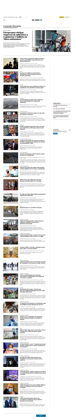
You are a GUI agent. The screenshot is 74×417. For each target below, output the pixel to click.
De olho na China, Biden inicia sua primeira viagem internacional (33, 195)
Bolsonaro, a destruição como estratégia (60, 106)
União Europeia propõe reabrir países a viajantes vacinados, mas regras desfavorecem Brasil (32, 222)
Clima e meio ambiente (23, 152)
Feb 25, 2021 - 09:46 (33, 321)
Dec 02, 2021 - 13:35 (34, 63)
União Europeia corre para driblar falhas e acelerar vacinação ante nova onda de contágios (33, 386)
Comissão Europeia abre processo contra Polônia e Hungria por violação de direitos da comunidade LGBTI (32, 142)
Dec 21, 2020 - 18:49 (31, 403)
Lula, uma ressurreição (60, 108)
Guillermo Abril (22, 362)
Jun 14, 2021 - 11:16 (38, 183)
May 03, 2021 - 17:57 (32, 225)
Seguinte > (41, 415)
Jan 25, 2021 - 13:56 (32, 362)
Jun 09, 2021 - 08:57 (32, 197)
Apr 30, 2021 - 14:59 (31, 238)
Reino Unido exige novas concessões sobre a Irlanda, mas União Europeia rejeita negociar (33, 331)
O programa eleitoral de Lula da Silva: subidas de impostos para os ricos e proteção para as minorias (62, 112)
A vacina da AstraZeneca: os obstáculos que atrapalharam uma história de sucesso (33, 304)
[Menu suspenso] (4, 20)
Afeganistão (22, 98)
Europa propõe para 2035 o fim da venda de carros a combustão (32, 154)
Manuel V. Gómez (6, 42)
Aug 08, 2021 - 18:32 (33, 116)
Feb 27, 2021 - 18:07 (31, 306)
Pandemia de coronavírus (24, 219)
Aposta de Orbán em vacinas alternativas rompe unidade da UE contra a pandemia (32, 168)
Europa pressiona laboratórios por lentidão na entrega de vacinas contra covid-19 (31, 359)
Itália (21, 206)
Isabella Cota (22, 63)
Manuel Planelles (35, 157)
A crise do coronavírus (24, 166)
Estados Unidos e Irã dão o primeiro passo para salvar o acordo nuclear (32, 248)
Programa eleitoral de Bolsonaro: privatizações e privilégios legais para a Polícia (61, 116)
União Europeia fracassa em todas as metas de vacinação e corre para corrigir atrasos (33, 262)
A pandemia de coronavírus (24, 356)
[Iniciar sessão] (67, 17)
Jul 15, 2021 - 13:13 (31, 145)
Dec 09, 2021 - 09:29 (15, 42)
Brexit (21, 328)
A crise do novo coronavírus (25, 233)
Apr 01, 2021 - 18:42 (33, 265)
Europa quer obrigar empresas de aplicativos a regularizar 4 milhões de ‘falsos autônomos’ (15, 35)
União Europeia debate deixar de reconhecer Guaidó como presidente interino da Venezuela (31, 400)
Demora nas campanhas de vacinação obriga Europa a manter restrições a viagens (31, 318)
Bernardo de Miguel (23, 104)
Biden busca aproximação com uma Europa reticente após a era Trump (30, 180)
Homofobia (22, 125)
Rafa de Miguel (22, 306)
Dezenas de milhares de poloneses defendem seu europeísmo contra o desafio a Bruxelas (30, 74)
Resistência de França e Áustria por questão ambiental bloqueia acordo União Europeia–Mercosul (32, 291)
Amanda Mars (29, 183)
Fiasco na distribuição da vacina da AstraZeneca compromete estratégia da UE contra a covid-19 (32, 277)
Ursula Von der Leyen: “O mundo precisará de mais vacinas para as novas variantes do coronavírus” (33, 345)
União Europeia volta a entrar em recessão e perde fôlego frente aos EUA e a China (32, 236)
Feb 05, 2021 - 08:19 (34, 334)
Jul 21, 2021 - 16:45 (30, 131)
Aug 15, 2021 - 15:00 (33, 104)
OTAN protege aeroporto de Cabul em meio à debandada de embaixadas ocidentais (31, 101)
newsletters (56, 129)
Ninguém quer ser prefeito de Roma (31, 207)
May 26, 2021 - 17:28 (30, 209)
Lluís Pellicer (22, 145)
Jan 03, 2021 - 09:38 (31, 389)
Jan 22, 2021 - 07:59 (37, 376)
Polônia (21, 71)
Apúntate (55, 133)
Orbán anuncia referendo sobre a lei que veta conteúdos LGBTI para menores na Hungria (32, 128)
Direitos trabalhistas (7, 30)
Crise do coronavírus (23, 111)
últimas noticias (56, 103)
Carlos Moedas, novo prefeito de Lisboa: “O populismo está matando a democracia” (32, 87)
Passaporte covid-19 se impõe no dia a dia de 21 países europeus (32, 114)
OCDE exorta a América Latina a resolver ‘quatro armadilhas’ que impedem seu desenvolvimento (32, 60)
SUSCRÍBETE (62, 17)
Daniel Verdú (22, 209)
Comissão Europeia (12, 26)
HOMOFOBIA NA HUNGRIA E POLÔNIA (25, 139)
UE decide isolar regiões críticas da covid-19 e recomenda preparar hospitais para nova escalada (33, 373)
